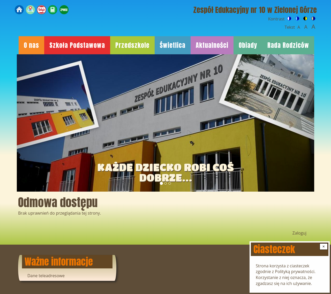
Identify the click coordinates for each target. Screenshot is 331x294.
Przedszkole (132, 45)
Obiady (248, 45)
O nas (31, 45)
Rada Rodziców (288, 45)
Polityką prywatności (294, 271)
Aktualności (212, 45)
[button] (39, 123)
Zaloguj (299, 233)
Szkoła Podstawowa (77, 45)
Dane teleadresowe (46, 275)
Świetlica (172, 45)
